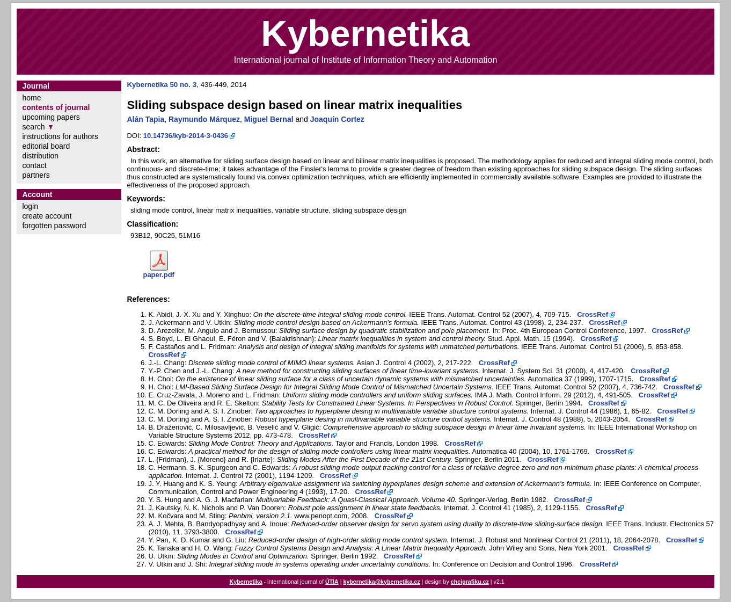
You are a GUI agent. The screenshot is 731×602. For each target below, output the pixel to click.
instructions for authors (60, 136)
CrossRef (592, 314)
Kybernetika (246, 581)
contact (34, 165)
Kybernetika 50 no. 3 (161, 85)
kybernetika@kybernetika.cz (381, 581)
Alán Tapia (145, 119)
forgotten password (54, 225)
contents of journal (56, 107)
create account (46, 216)
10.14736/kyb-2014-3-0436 (185, 136)
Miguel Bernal (269, 119)
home (31, 97)
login (30, 206)
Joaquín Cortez (337, 119)
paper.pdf (158, 275)
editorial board (46, 146)
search (33, 126)
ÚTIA (332, 581)
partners (35, 175)
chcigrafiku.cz (470, 581)
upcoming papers (50, 117)
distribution (40, 155)
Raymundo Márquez (204, 119)
